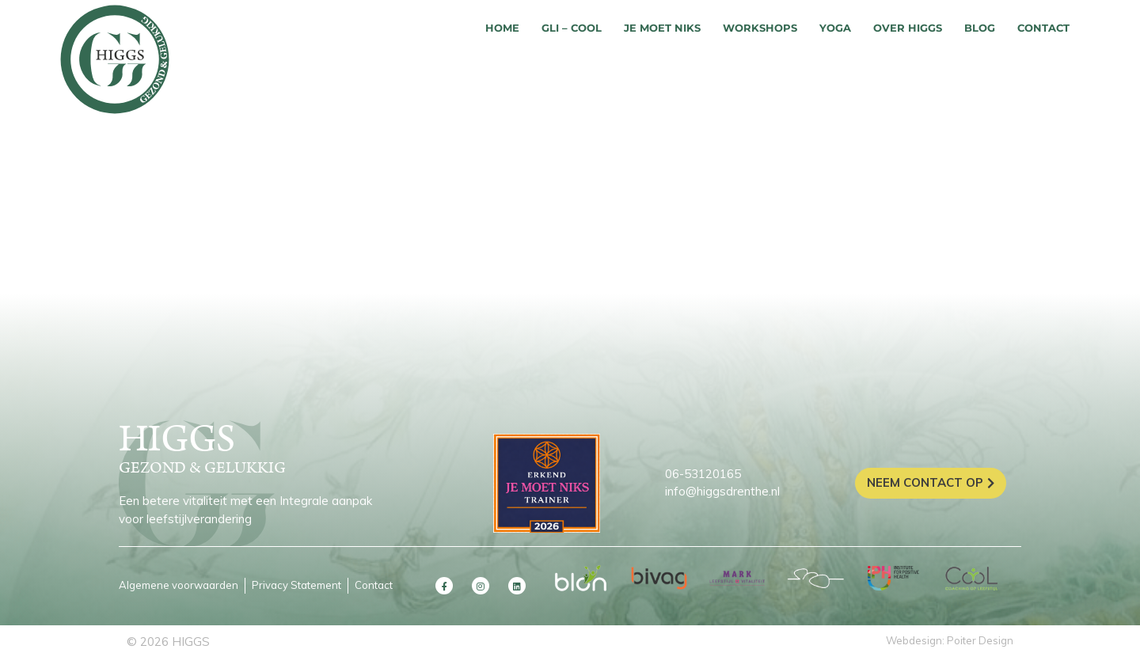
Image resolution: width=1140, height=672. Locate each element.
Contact (1043, 27)
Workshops (760, 27)
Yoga (835, 27)
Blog (979, 27)
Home (502, 27)
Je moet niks (662, 27)
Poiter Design (980, 640)
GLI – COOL (572, 27)
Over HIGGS (907, 27)
